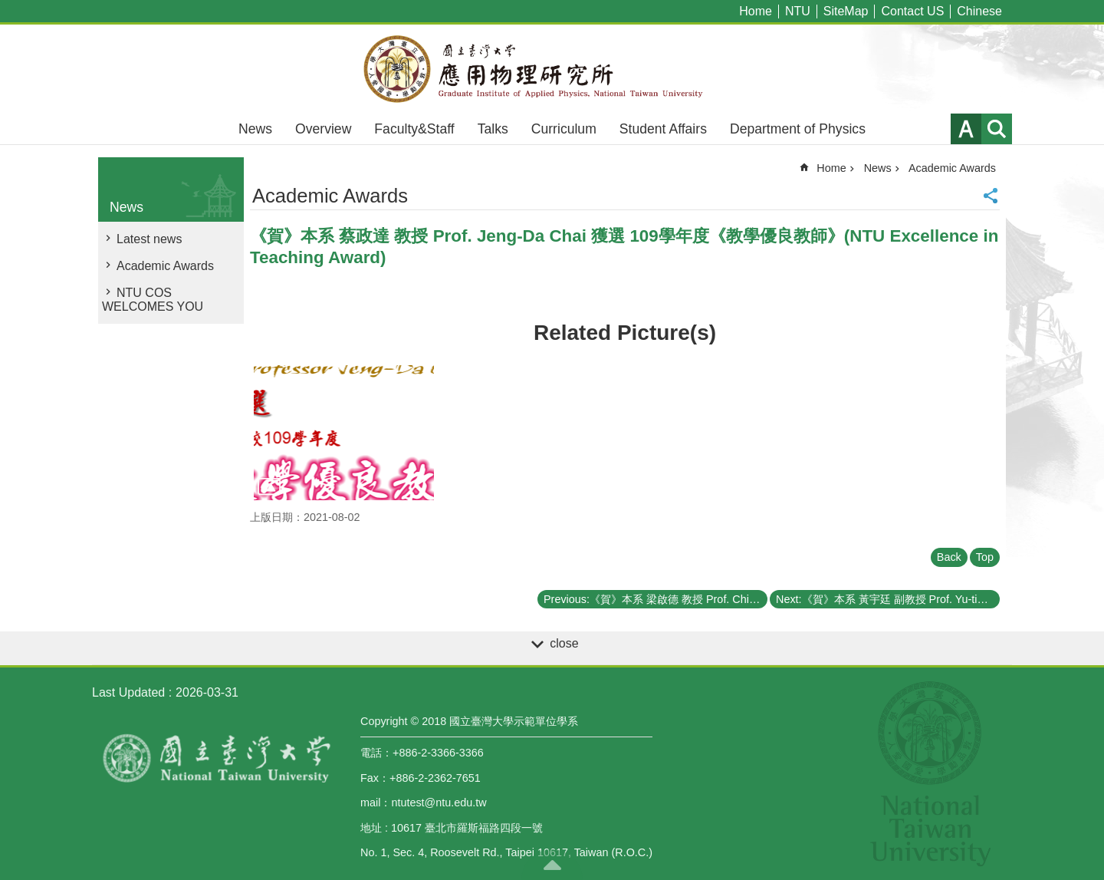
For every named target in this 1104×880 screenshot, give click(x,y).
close (564, 643)
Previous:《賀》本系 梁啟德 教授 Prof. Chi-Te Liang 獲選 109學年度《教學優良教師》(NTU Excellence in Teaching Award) (655, 599)
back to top (552, 864)
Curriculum (563, 129)
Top (985, 557)
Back (949, 557)
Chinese (979, 11)
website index (996, 129)
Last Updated (128, 692)
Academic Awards (165, 265)
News (255, 129)
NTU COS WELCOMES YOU (152, 299)
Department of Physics (798, 129)
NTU (797, 11)
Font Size (966, 129)
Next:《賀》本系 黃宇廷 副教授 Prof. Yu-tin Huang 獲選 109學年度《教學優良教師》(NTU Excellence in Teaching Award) (888, 599)
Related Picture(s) (625, 332)
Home (755, 11)
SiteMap (846, 11)
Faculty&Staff (414, 129)
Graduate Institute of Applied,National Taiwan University (552, 69)
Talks (493, 129)
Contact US (912, 11)
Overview (323, 129)
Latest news (149, 239)
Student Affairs (663, 129)
